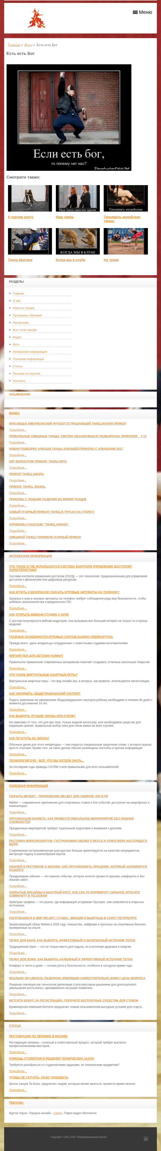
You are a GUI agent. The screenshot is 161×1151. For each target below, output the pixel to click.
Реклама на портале (26, 373)
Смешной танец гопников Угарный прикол (45, 537)
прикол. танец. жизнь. (27, 486)
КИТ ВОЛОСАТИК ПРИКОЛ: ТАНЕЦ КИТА (38, 461)
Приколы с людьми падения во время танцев (47, 499)
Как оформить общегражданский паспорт (45, 693)
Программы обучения (27, 315)
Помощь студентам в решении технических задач (51, 1058)
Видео (17, 337)
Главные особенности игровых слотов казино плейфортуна (61, 637)
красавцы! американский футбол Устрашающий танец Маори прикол (67, 423)
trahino (57, 1113)
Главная (18, 293)
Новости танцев (23, 308)
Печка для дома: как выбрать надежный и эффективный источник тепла (71, 959)
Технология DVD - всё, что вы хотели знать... (46, 760)
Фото (16, 344)
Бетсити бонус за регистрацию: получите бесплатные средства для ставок (73, 1000)
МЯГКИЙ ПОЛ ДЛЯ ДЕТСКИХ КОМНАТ (36, 656)
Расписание (21, 322)
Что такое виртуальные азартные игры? (43, 674)
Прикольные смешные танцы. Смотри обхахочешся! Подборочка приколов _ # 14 (77, 436)
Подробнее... (18, 430)
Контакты (19, 381)
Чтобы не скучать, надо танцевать (38, 1077)
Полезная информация (28, 359)
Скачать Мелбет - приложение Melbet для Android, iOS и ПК (58, 796)
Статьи (17, 366)
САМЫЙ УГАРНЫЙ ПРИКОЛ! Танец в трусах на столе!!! (51, 512)
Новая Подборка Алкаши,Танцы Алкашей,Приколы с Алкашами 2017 (66, 449)
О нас (17, 301)
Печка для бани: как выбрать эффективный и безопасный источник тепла (72, 940)
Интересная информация (30, 352)
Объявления (19, 394)
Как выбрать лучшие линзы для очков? (42, 716)
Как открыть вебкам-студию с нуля (39, 614)
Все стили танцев (25, 330)
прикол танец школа (26, 474)
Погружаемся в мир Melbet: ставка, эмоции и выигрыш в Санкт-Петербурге (73, 918)
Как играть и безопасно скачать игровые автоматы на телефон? (64, 592)
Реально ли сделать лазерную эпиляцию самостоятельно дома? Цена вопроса (77, 978)
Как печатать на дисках (29, 738)
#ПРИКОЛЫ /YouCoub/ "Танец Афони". (39, 524)
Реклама (16, 1102)
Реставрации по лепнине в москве (38, 1036)
